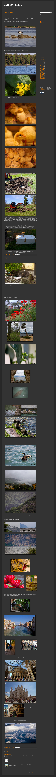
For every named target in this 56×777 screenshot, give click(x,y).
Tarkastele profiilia (42, 22)
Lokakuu (10, 759)
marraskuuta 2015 (42, 49)
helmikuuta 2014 (42, 70)
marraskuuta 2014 (42, 61)
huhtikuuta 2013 (42, 73)
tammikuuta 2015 (42, 59)
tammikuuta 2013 (42, 76)
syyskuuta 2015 (42, 51)
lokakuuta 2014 (42, 62)
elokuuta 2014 (41, 64)
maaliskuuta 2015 (42, 57)
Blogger (33, 772)
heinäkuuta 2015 (42, 53)
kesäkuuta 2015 (42, 54)
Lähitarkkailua (13, 4)
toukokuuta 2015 (42, 55)
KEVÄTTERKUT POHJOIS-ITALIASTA (13, 259)
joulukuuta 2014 (42, 60)
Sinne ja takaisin (43, 89)
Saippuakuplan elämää (7, 754)
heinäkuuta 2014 (42, 65)
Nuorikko (42, 88)
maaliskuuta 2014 (42, 69)
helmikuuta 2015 (42, 58)
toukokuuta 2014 (42, 67)
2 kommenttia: (12, 254)
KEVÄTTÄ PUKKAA (9, 12)
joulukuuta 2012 (42, 77)
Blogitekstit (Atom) (8, 751)
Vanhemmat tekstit (34, 750)
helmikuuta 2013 (42, 75)
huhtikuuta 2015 (42, 56)
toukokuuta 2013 (42, 72)
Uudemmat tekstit (6, 750)
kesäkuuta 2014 (42, 66)
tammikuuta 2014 (42, 71)
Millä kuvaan (42, 16)
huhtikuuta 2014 (42, 68)
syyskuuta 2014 (42, 63)
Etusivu (20, 750)
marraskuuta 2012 (42, 78)
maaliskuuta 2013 (42, 74)
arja (41, 21)
